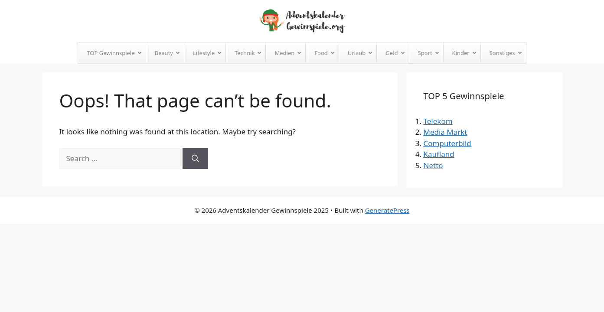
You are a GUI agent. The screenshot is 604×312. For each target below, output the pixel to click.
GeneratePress (387, 210)
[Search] (195, 158)
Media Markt (445, 132)
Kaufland (439, 154)
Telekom (438, 121)
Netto (433, 165)
